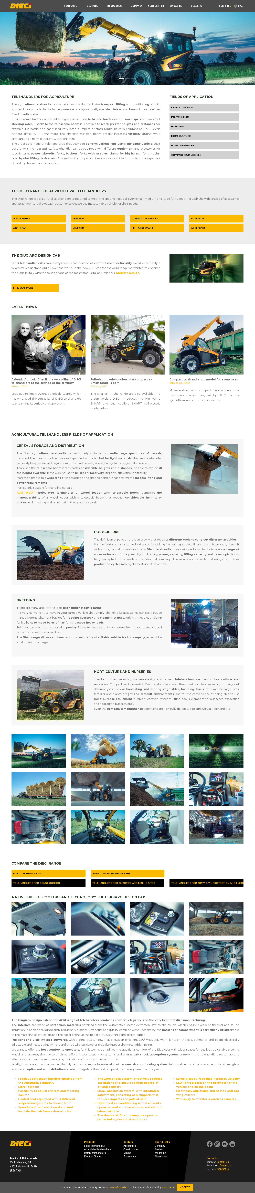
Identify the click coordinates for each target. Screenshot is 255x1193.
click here (168, 1187)
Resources (114, 5)
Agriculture (129, 1145)
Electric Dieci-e (92, 1156)
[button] (19, 48)
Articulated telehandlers (97, 1149)
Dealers (196, 5)
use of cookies (119, 1187)
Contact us (223, 1162)
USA (240, 6)
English (225, 6)
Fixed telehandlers (94, 1145)
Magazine (176, 5)
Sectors (92, 5)
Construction (130, 1149)
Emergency (129, 1156)
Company (137, 5)
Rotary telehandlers (95, 1153)
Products (70, 5)
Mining (127, 1153)
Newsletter (156, 5)
